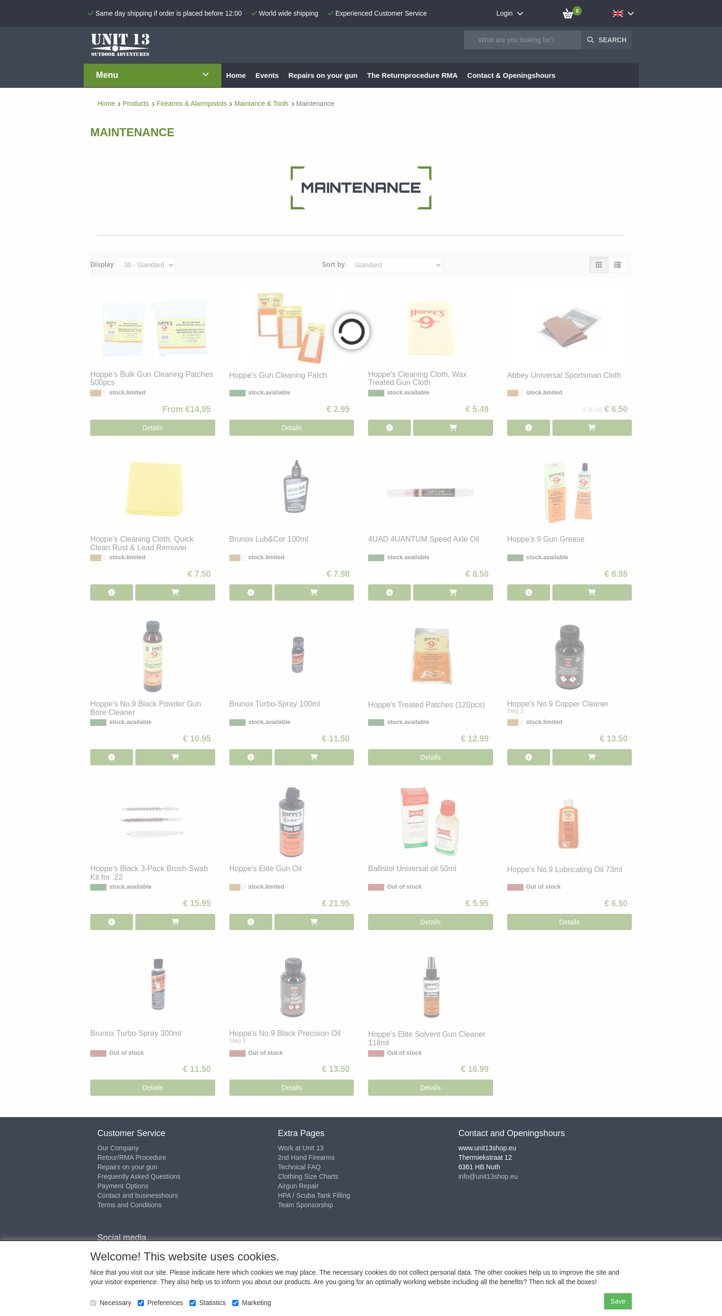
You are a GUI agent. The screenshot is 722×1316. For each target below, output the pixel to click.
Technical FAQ (299, 1167)
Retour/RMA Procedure (131, 1157)
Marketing (251, 1303)
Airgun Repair (298, 1186)
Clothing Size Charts (308, 1176)
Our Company (118, 1148)
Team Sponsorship (305, 1205)
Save (618, 1301)
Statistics (208, 1303)
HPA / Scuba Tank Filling (314, 1195)
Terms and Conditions (129, 1205)
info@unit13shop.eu (488, 1176)
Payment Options (122, 1186)
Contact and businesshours (137, 1195)
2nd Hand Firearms (306, 1157)
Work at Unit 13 (300, 1148)
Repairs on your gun (127, 1167)
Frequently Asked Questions (138, 1176)
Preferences (160, 1303)
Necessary (110, 1303)
